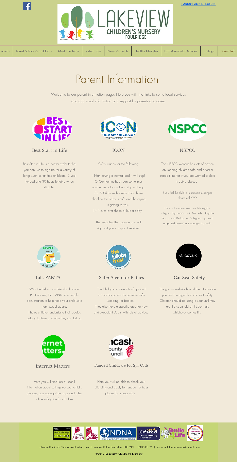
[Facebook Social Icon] (27, 6)
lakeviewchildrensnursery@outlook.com (178, 446)
